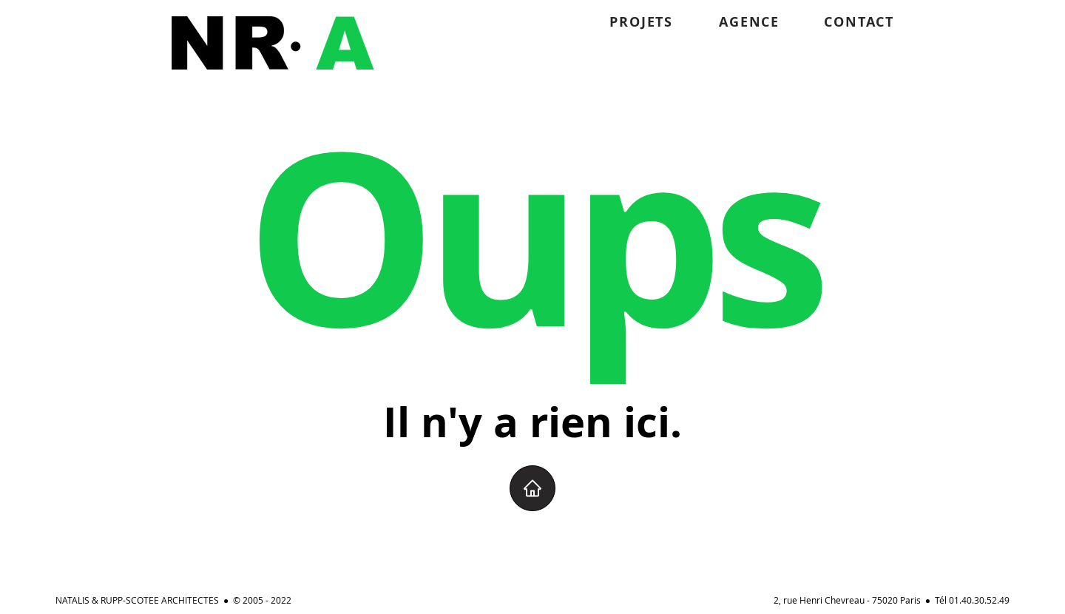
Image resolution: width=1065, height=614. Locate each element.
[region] (273, 43)
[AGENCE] (726, 21)
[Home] (532, 488)
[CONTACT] (838, 21)
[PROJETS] (617, 21)
